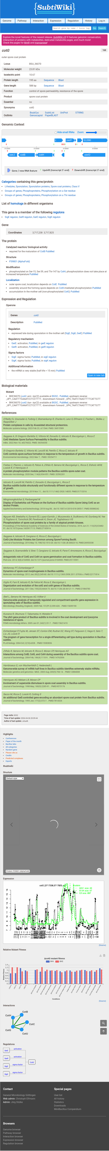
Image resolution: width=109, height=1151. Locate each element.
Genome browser (11, 1130)
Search (102, 28)
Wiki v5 (59, 37)
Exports (9, 761)
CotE (54, 284)
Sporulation (22, 187)
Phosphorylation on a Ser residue (58, 191)
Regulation (73, 20)
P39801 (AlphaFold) (19, 262)
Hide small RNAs (65, 132)
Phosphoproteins (31, 191)
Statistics (59, 1102)
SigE (67, 333)
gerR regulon (47, 347)
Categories (9, 182)
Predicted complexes (14, 759)
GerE (79, 333)
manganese (41, 43)
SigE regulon (11, 217)
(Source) (102, 946)
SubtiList (49, 113)
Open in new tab (96, 375)
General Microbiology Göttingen (19, 1095)
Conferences (11, 739)
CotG (66, 292)
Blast (61, 80)
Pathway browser (12, 1133)
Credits (9, 756)
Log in (102, 20)
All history (59, 1099)
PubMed (50, 251)
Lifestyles (10, 187)
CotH (63, 272)
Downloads (60, 1106)
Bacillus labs (11, 744)
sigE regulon (50, 357)
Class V (75, 187)
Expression (55, 20)
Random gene (11, 750)
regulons (58, 213)
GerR (14, 347)
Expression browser (13, 1140)
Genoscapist (36, 115)
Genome (7, 20)
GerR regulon (25, 217)
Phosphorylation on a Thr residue (58, 195)
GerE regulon (39, 217)
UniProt (64, 113)
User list (58, 1095)
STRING (79, 113)
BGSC (55, 396)
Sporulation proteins (39, 187)
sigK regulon (50, 361)
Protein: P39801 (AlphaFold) (17, 872)
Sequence (49, 80)
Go (94, 28)
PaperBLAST (51, 115)
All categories (11, 747)
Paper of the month (13, 742)
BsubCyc (34, 113)
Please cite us (11, 753)
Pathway (22, 20)
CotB (42, 251)
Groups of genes (13, 191)
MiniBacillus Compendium (67, 1109)
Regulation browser (13, 1144)
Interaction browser (13, 1137)
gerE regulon (47, 343)
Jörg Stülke (17, 1102)
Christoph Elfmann (25, 1099)
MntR (27, 43)
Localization (12, 280)
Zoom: (80, 132)
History (88, 20)
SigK (73, 333)
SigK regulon (53, 217)
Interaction (38, 20)
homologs (17, 204)
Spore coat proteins (61, 187)
